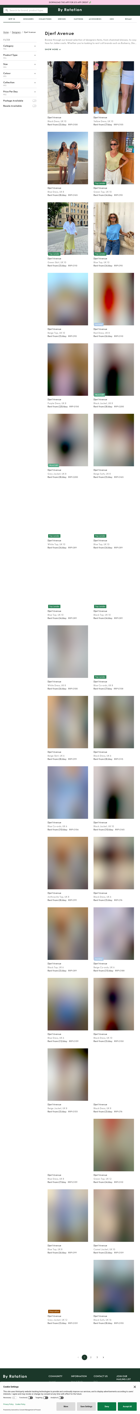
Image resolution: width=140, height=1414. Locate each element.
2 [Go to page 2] (91, 1357)
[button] (20, 46)
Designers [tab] (28, 19)
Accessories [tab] (95, 19)
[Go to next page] (103, 1357)
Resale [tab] (128, 19)
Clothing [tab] (78, 19)
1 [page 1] (84, 1357)
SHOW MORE (53, 49)
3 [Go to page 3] (97, 1357)
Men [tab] (112, 19)
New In (11, 19)
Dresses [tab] (62, 19)
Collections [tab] (45, 19)
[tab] (11, 19)
